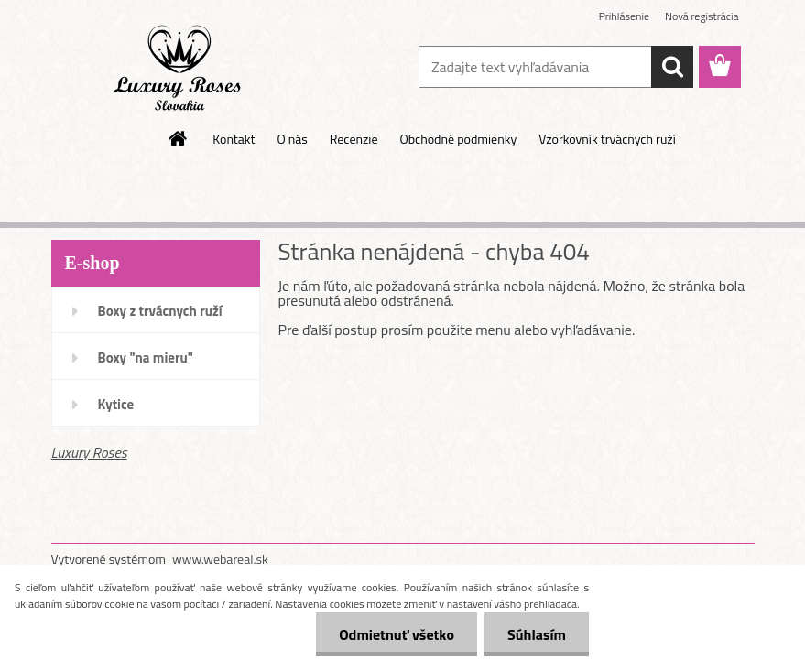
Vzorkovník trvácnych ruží (607, 138)
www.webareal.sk (220, 558)
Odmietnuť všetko (396, 634)
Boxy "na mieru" (145, 357)
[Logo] (177, 68)
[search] (672, 67)
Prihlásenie (624, 16)
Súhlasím (536, 634)
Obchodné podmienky (458, 138)
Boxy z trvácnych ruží (160, 310)
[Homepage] (178, 138)
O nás (292, 138)
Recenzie (354, 138)
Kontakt (233, 138)
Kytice (116, 404)
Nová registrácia (702, 16)
